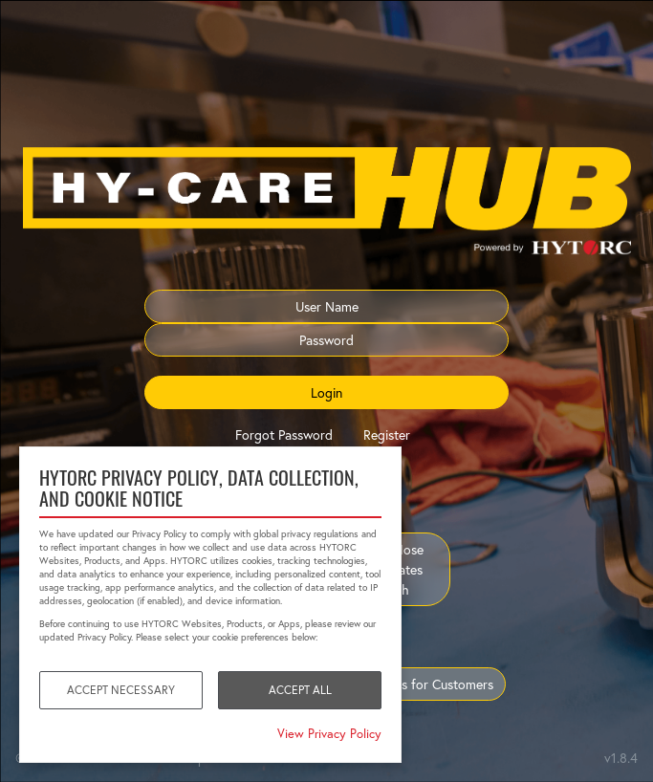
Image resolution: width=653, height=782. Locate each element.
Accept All (300, 690)
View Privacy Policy (329, 734)
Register (386, 434)
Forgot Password (284, 434)
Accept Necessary (121, 690)
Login (326, 392)
